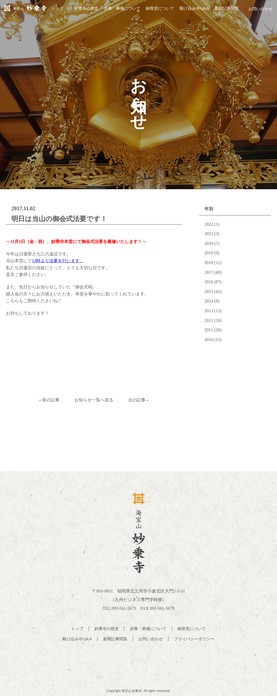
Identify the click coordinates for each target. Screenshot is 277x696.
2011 (209, 330)
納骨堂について (158, 10)
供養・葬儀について (120, 10)
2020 (209, 243)
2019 (209, 253)
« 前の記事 (47, 400)
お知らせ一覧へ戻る (93, 400)
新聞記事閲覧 (224, 10)
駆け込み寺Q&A (192, 10)
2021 (209, 233)
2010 (209, 339)
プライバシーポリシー (196, 638)
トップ (55, 10)
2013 (209, 310)
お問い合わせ (259, 10)
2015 (209, 291)
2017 (209, 272)
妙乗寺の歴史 (84, 10)
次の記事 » (141, 400)
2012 (209, 320)
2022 (209, 224)
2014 (209, 301)
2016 (209, 281)
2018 (209, 262)
